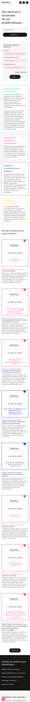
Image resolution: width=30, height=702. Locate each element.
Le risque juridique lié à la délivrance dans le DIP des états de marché (14, 321)
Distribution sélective (8, 527)
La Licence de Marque (8, 271)
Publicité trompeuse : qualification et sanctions (13, 475)
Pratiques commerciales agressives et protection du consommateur (14, 422)
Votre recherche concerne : (11, 57)
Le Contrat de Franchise (9, 576)
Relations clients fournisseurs (12, 90)
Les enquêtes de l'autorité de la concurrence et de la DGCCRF (11, 372)
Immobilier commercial (10, 202)
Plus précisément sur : (10, 64)
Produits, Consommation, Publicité (12, 168)
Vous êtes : (7, 50)
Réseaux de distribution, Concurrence (10, 140)
